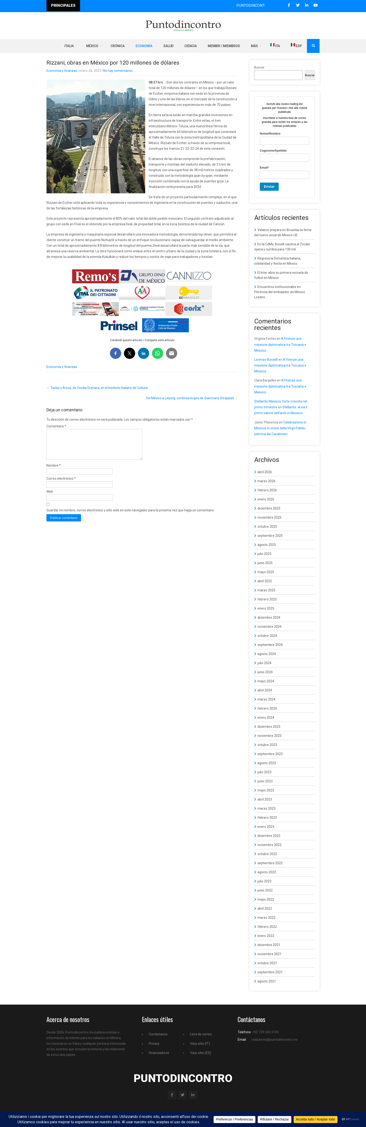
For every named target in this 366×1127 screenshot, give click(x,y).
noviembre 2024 (269, 626)
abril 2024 (264, 690)
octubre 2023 (267, 745)
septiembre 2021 (270, 972)
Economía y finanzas (61, 71)
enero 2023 (265, 827)
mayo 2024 (265, 681)
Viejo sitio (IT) (200, 1043)
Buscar (259, 67)
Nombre (53, 471)
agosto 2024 (266, 654)
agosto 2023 (266, 763)
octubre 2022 (267, 854)
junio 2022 (265, 890)
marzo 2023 (266, 808)
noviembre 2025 (269, 517)
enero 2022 (265, 936)
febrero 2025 (267, 599)
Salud (168, 46)
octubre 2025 (267, 526)
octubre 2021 (267, 963)
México (92, 46)
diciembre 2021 (268, 945)
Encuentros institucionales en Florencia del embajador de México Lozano (279, 292)
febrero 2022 (267, 927)
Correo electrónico (61, 484)
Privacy (154, 1043)
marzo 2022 (266, 917)
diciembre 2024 (268, 617)
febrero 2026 (267, 490)
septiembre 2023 (270, 754)
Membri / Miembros (224, 46)
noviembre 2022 (269, 845)
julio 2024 (264, 663)
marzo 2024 (266, 699)
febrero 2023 (267, 817)
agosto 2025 (266, 545)
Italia (69, 46)
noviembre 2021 (269, 954)
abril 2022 (264, 908)
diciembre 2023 (268, 726)
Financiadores (159, 1053)
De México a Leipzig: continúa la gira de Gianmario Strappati (192, 398)
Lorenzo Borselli (266, 359)
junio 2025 (265, 563)
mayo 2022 (265, 899)
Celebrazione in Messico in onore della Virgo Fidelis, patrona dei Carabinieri (280, 428)
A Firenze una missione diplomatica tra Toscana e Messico (280, 344)
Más (254, 46)
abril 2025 (264, 581)
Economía (144, 46)
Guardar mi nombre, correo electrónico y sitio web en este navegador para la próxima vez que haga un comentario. (130, 516)
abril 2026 (264, 472)
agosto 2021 (266, 981)
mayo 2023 (265, 790)
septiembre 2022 (270, 863)
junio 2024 (265, 672)
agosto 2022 (266, 872)
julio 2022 (264, 881)
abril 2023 (264, 799)
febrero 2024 (267, 708)
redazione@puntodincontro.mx (275, 1039)
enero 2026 (265, 499)
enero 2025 (265, 608)
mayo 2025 (265, 572)
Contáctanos (158, 1034)
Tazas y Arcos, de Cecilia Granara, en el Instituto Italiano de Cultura (97, 388)
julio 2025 (264, 554)
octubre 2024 (267, 636)
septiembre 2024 (270, 645)
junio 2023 (265, 781)
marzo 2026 (266, 481)
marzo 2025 (266, 590)
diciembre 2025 (268, 508)
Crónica (118, 46)
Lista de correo (201, 1034)
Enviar (269, 186)
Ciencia (190, 46)
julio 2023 (264, 772)
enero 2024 (265, 717)
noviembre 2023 (269, 736)
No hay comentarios (118, 71)
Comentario (56, 426)
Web (49, 497)
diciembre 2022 (268, 836)
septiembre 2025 (270, 535)
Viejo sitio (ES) (200, 1053)
